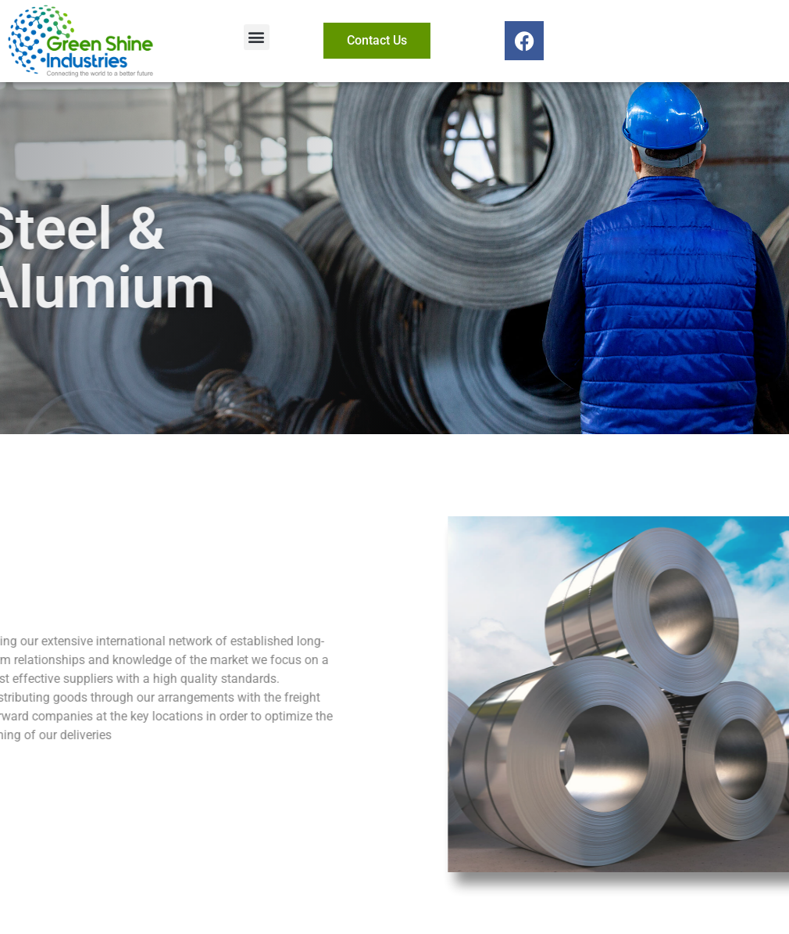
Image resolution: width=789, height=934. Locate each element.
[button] (257, 37)
